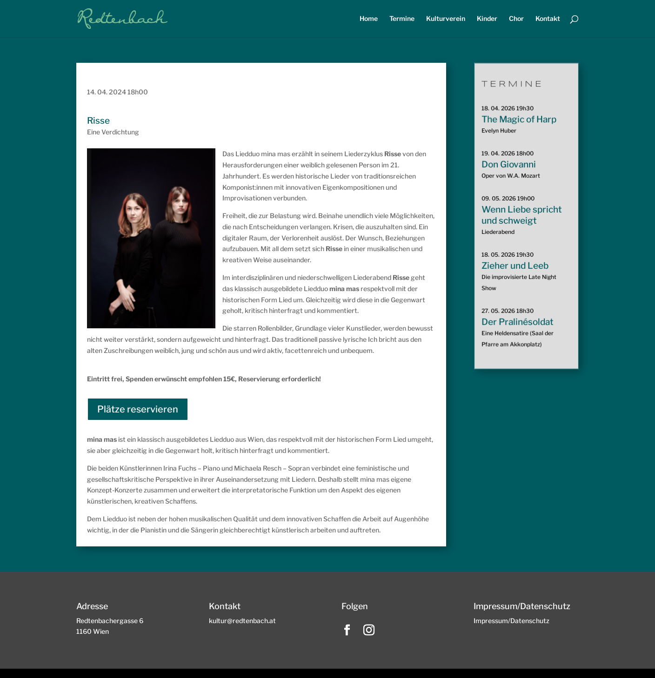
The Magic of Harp (518, 119)
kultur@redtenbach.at (242, 621)
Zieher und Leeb (514, 265)
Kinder (487, 18)
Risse (98, 120)
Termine (401, 18)
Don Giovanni (508, 164)
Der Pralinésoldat (517, 321)
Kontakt (547, 18)
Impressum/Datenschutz (511, 621)
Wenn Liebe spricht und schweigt (521, 215)
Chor (516, 18)
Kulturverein (445, 18)
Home (369, 18)
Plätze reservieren (137, 409)
